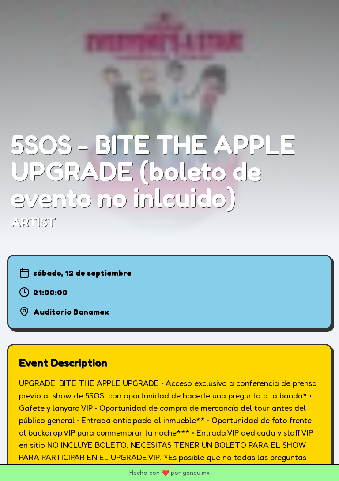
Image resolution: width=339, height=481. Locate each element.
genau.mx (196, 472)
